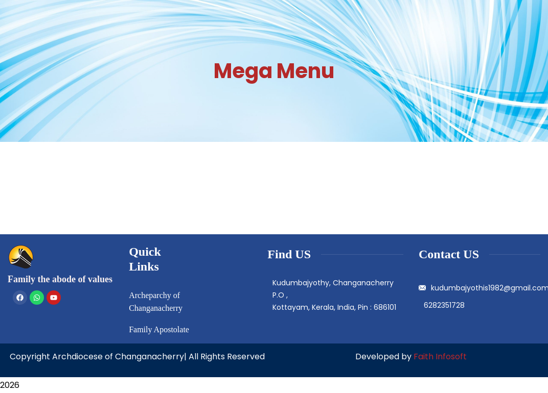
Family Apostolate (159, 329)
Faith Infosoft (440, 356)
